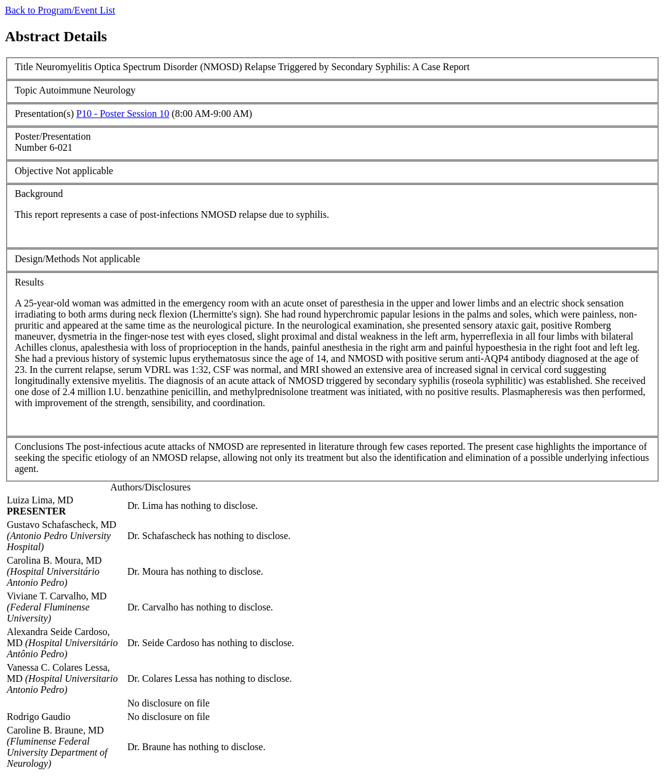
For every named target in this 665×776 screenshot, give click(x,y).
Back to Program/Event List (60, 10)
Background (39, 193)
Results (29, 282)
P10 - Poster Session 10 (122, 113)
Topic (26, 90)
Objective (34, 171)
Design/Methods (47, 259)
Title (24, 67)
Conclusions (39, 446)
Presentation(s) (44, 113)
